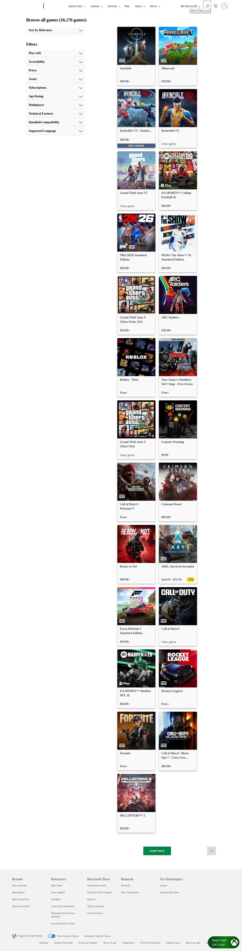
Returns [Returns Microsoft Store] (91, 899)
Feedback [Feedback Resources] (56, 899)
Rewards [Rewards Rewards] (125, 885)
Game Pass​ (75, 6)
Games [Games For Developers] (163, 885)
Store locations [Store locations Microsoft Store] (95, 913)
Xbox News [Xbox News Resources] (57, 885)
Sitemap (43, 942)
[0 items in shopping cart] (215, 5)
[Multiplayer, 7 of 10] (55, 105)
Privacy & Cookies (88, 942)
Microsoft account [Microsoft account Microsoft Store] (96, 885)
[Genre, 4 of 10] (55, 79)
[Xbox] (55, 6)
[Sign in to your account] (224, 6)
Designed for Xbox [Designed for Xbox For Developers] (169, 892)
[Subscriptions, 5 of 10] (55, 87)
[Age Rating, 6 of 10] (55, 96)
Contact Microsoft (63, 942)
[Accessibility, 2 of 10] (55, 61)
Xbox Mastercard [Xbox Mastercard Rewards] (130, 892)
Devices (112, 6)
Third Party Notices (150, 942)
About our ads (193, 942)
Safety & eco (173, 942)
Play (126, 6)
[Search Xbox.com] (207, 5)
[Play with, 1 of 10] (55, 53)
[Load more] (157, 851)
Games (95, 6)
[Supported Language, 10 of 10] (55, 131)
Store (138, 6)
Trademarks (128, 942)
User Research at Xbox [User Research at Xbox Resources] (63, 923)
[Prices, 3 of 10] (55, 70)
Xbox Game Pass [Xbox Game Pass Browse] (20, 899)
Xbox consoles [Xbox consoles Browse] (19, 885)
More (153, 6)
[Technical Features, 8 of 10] (55, 113)
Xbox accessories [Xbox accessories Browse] (21, 906)
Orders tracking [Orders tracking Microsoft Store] (95, 906)
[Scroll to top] (211, 851)
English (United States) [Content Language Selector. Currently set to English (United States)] (31, 935)
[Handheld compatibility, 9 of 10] (55, 122)
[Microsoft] (27, 6)
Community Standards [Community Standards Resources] (62, 906)
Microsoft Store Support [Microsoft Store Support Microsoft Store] (99, 892)
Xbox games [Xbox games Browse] (18, 892)
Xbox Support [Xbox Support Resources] (58, 892)
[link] (136, 56)
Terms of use (109, 942)
